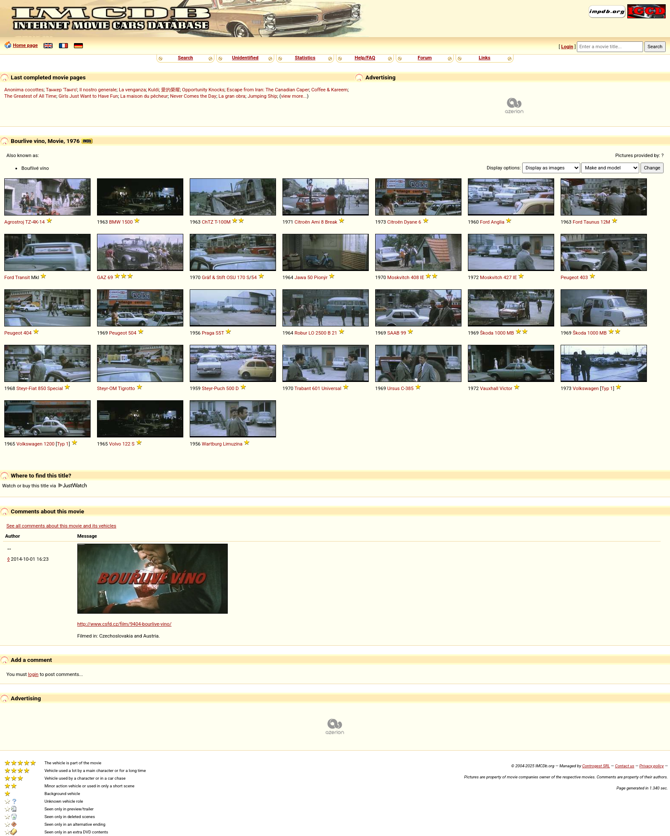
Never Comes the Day (193, 96)
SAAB (393, 333)
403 (584, 277)
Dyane (410, 222)
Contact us (624, 765)
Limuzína (233, 444)
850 (42, 388)
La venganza (132, 90)
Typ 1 (607, 388)
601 (316, 388)
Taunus (591, 222)
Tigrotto (126, 388)
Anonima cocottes (24, 90)
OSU (231, 277)
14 (42, 222)
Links (484, 58)
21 (335, 333)
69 (110, 277)
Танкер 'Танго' (61, 90)
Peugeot (570, 277)
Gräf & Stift (213, 277)
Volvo (115, 444)
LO (311, 333)
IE (422, 277)
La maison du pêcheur (144, 96)
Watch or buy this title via (44, 486)
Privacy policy (651, 765)
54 (254, 277)
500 (230, 388)
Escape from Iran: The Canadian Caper (267, 90)
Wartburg (212, 444)
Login (567, 47)
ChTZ (207, 222)
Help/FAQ (365, 58)
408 (415, 277)
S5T (220, 333)
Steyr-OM (107, 388)
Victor (506, 388)
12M (605, 222)
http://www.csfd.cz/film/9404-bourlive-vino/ (124, 624)
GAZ (101, 277)
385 (410, 388)
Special (55, 388)
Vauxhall (489, 388)
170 (241, 277)
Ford (485, 222)
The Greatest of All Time (30, 96)
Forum (425, 58)
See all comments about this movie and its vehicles (61, 526)
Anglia (498, 222)
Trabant (302, 388)
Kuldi (153, 90)
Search (185, 58)
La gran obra (231, 96)
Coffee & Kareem (329, 90)
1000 (500, 333)
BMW (114, 222)
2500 (320, 333)
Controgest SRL (596, 765)
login (33, 674)
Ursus (393, 388)
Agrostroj (14, 222)
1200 (49, 444)
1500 (127, 222)
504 (132, 333)
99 (403, 333)
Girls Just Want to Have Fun (88, 96)
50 (310, 277)
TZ (28, 222)
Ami (315, 222)
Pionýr (321, 277)
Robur (300, 333)
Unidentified (245, 58)
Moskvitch (398, 277)
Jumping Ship (262, 96)
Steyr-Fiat (26, 388)
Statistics (305, 58)
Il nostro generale (98, 90)
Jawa (300, 277)
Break (331, 222)
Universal (331, 388)
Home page (25, 45)
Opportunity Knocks (203, 90)
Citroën (302, 222)
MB (510, 333)
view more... (294, 96)
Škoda (486, 333)
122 (126, 444)
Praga (208, 333)
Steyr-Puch (213, 388)
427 (507, 277)
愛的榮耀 (170, 90)
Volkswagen (586, 388)
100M (224, 222)
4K (35, 222)
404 (28, 333)
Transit (22, 277)
